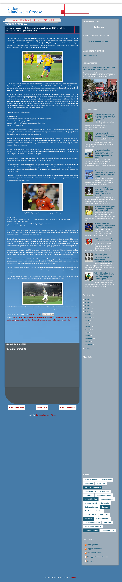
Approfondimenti (107, 499)
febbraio (88, 317)
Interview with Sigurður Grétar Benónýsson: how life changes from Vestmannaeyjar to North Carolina (103, 191)
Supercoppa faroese (92, 522)
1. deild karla (105, 491)
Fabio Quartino (92, 545)
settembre (89, 338)
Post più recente (16, 407)
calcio (15, 317)
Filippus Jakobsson (94, 549)
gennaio (88, 314)
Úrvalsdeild (101, 483)
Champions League (104, 495)
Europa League (90, 491)
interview (98, 511)
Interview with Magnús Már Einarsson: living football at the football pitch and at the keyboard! (104, 117)
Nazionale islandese (93, 487)
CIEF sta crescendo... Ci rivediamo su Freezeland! (103, 240)
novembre (89, 345)
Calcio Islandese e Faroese (98, 41)
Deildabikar (105, 503)
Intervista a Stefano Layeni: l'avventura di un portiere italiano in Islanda (104, 208)
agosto (87, 335)
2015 (87, 305)
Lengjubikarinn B (108, 530)
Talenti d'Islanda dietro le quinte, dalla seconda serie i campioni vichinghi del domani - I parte (104, 276)
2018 (87, 348)
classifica (50, 317)
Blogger (74, 577)
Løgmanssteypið (91, 503)
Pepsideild (88, 495)
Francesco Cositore (94, 553)
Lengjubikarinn (21, 320)
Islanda (12, 320)
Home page (42, 407)
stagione (59, 320)
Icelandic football (102, 519)
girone (75, 317)
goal (8, 320)
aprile (87, 323)
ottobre (87, 342)
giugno (87, 329)
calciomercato (34, 317)
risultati (36, 320)
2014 (87, 302)
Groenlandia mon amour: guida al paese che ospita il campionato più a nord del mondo (104, 173)
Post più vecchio (67, 407)
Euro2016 (107, 522)
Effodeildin (89, 483)
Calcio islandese (23, 317)
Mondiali (88, 511)
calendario (43, 317)
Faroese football (91, 530)
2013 (87, 299)
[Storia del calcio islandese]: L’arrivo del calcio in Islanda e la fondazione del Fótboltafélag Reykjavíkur (104, 257)
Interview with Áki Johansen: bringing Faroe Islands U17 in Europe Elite (104, 135)
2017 (87, 311)
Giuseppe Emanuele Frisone (97, 557)
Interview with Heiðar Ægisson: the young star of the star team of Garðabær (104, 225)
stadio (54, 320)
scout (49, 320)
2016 (87, 308)
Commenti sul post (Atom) (46, 415)
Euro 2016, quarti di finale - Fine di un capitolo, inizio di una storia (99, 68)
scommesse (43, 320)
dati (65, 317)
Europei (105, 507)
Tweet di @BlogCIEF (90, 55)
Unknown (90, 561)
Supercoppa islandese (93, 526)
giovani (69, 317)
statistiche (66, 320)
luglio (87, 332)
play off (30, 320)
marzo (87, 320)
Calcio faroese (106, 480)
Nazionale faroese (91, 507)
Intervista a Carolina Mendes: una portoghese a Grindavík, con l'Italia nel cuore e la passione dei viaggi (104, 153)
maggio (88, 326)
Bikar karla (104, 515)
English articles (90, 515)
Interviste (88, 519)
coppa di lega (58, 317)
